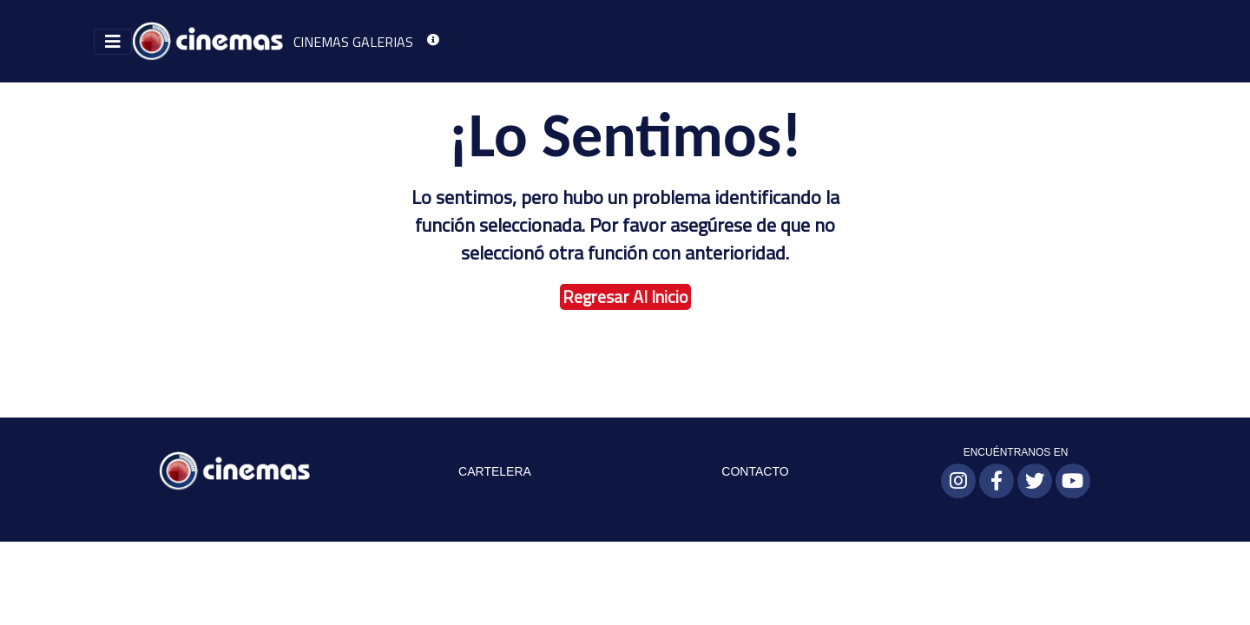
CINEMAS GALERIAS (353, 41)
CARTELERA (494, 471)
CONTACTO (754, 471)
